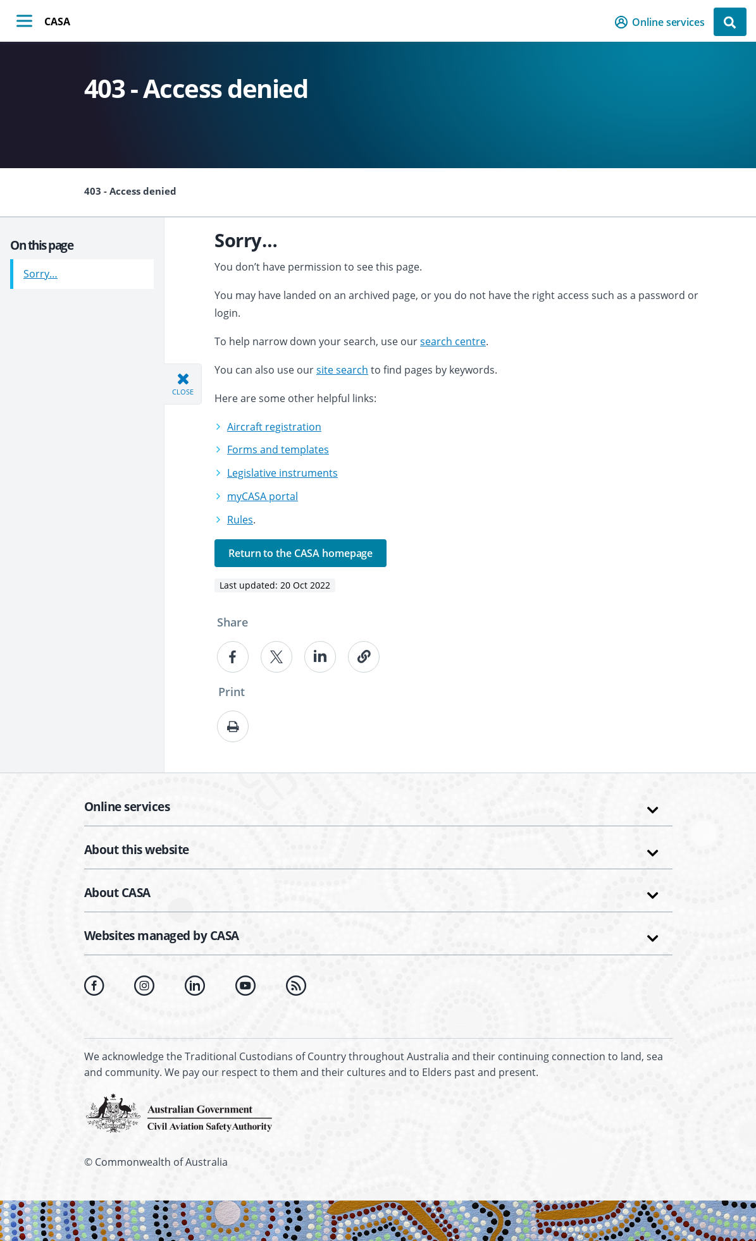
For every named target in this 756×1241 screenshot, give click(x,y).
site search (342, 370)
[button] (663, 22)
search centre (453, 341)
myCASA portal (262, 496)
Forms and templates (278, 449)
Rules (240, 520)
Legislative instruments (282, 473)
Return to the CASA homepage (300, 553)
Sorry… (40, 269)
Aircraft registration (274, 427)
